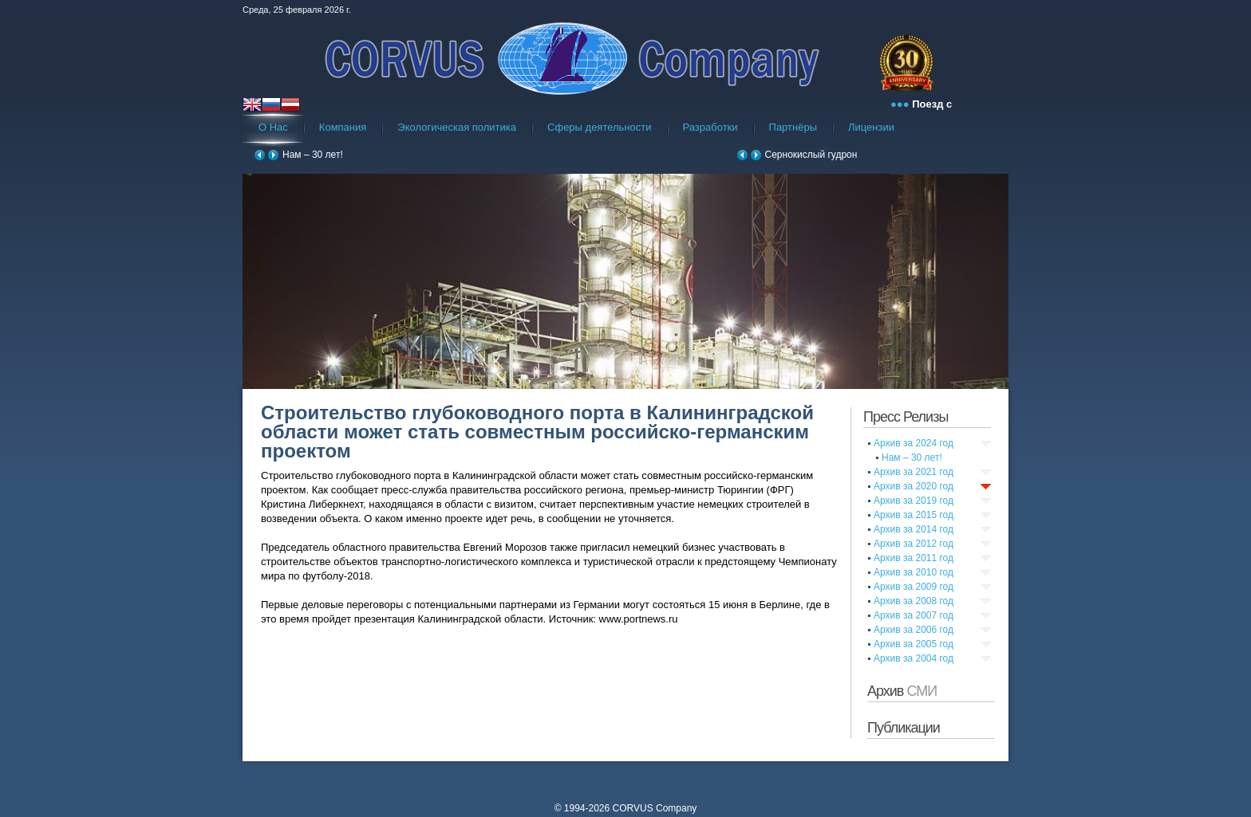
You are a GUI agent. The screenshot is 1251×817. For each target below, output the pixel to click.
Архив (902, 691)
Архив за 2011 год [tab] (913, 558)
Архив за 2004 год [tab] (913, 658)
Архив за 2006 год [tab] (913, 629)
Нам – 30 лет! (312, 154)
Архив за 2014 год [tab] (913, 529)
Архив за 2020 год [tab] (913, 486)
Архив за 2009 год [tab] (913, 586)
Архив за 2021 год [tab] (913, 471)
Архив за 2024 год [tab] (913, 443)
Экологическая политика (456, 127)
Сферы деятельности (599, 127)
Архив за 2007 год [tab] (913, 615)
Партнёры (793, 127)
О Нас (273, 127)
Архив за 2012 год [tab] (913, 543)
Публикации (903, 728)
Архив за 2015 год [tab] (913, 514)
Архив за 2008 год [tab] (913, 601)
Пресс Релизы (905, 417)
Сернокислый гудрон (811, 154)
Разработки (710, 127)
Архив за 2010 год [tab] (913, 572)
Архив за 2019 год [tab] (913, 500)
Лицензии (871, 127)
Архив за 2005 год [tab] (913, 644)
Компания (343, 127)
